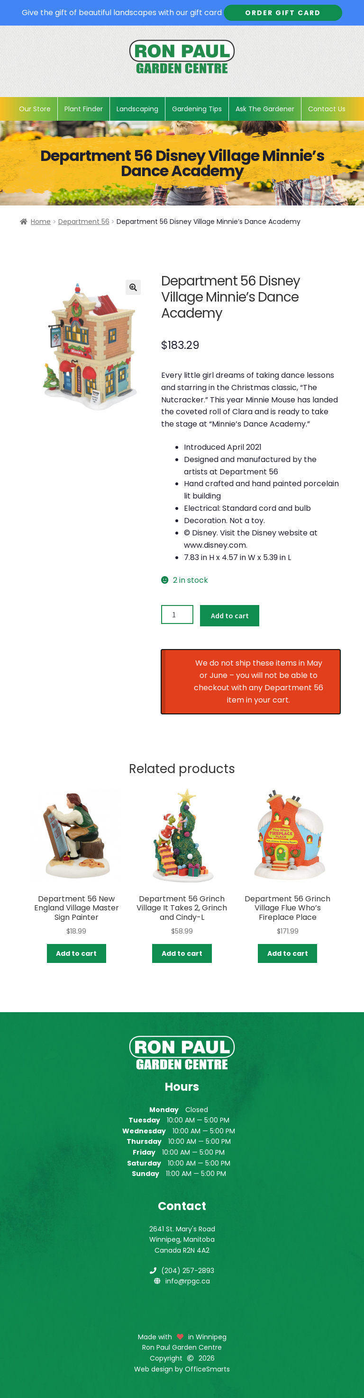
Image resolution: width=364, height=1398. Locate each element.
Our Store (35, 109)
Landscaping (137, 109)
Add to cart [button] (76, 953)
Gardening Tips (197, 109)
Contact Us (327, 109)
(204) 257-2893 (187, 1270)
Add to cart (230, 615)
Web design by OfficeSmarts (182, 1369)
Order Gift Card (283, 13)
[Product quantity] (177, 614)
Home (41, 221)
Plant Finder (83, 109)
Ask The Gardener (265, 109)
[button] (133, 287)
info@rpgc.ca (187, 1281)
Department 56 (83, 221)
